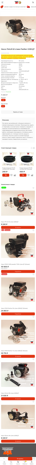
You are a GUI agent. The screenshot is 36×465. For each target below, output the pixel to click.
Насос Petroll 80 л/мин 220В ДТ (10, 393)
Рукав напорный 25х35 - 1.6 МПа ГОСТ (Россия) (26, 168)
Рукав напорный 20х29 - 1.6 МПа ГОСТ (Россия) (9, 168)
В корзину (18, 227)
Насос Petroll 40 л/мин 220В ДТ (10, 435)
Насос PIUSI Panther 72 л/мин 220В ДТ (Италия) (14, 350)
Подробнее (18, 271)
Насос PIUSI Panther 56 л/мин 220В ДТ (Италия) (14, 308)
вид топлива (4, 103)
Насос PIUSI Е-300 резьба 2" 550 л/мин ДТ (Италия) (15, 264)
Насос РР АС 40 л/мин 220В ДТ (9, 222)
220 (3, 100)
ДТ (3, 106)
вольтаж (3, 97)
